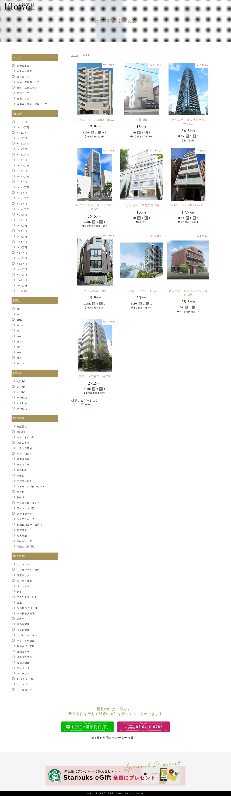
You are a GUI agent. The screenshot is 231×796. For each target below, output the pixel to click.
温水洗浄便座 (24, 657)
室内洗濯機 (23, 624)
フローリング (24, 673)
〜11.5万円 (23, 127)
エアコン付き (24, 481)
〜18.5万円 (23, 198)
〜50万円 (22, 285)
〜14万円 (22, 149)
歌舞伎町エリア (26, 66)
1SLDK (21, 363)
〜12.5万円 (23, 133)
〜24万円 (22, 236)
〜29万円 (22, 264)
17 (82, 404)
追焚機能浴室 (24, 513)
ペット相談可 (24, 453)
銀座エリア (23, 77)
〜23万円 (22, 231)
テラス (20, 591)
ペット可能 (23, 586)
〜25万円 (22, 242)
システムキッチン (27, 519)
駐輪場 (20, 497)
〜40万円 (22, 280)
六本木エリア (24, 71)
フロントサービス (27, 597)
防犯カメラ (23, 651)
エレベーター (24, 668)
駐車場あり (23, 459)
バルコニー (23, 464)
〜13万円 (22, 138)
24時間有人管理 (26, 613)
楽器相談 (22, 470)
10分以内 (22, 397)
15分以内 (22, 403)
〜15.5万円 (23, 165)
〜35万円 (22, 274)
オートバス (23, 684)
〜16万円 (22, 171)
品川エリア (23, 93)
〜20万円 (22, 214)
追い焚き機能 (24, 580)
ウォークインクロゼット (31, 486)
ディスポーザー (26, 690)
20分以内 (22, 408)
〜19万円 (22, 204)
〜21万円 (22, 220)
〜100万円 (23, 291)
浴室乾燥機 (23, 629)
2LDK (20, 341)
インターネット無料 (28, 569)
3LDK (20, 358)
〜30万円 (22, 269)
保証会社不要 (24, 541)
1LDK (20, 325)
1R (18, 309)
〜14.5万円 (23, 154)
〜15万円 (22, 160)
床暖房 (20, 475)
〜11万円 (22, 122)
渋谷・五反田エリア (28, 82)
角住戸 (20, 492)
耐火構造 (22, 535)
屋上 (19, 602)
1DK (19, 320)
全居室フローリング (28, 503)
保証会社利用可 (26, 546)
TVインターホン (26, 679)
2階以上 (21, 432)
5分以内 (21, 386)
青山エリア (23, 98)
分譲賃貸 (22, 426)
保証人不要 (23, 442)
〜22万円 (22, 225)
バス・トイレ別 (26, 437)
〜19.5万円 (23, 209)
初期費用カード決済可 (29, 524)
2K (18, 330)
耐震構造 (22, 530)
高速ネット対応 (26, 508)
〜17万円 (22, 182)
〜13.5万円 (23, 143)
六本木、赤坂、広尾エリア (32, 104)
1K (18, 314)
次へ (88, 404)
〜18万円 (22, 193)
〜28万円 (22, 258)
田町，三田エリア (27, 87)
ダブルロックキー (27, 635)
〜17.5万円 (23, 187)
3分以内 (21, 381)
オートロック (24, 564)
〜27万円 (22, 253)
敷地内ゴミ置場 (26, 646)
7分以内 (21, 392)
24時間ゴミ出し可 (27, 608)
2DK (19, 336)
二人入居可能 (24, 448)
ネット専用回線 (26, 640)
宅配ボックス (24, 575)
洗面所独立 (23, 662)
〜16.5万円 (23, 176)
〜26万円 (22, 247)
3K (18, 347)
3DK (19, 352)
